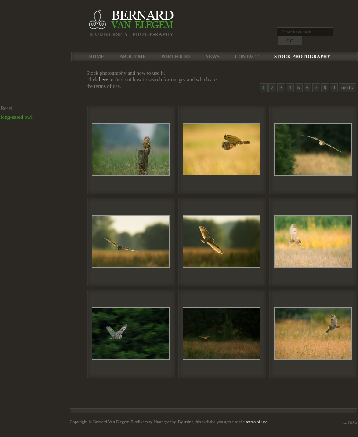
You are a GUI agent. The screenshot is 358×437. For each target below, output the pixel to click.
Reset (7, 108)
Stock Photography (302, 56)
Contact (247, 56)
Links (350, 422)
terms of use (257, 421)
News (212, 56)
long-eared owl (17, 117)
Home (97, 56)
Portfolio (175, 56)
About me (132, 56)
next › (347, 87)
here (103, 80)
